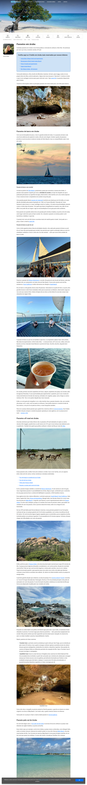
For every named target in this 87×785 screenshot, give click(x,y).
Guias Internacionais (39, 1)
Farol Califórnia (27, 284)
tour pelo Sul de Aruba (38, 723)
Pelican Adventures (34, 280)
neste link (53, 78)
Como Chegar (17, 37)
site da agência (53, 714)
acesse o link (24, 413)
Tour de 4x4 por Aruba (25, 480)
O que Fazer (38, 37)
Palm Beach (31, 190)
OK (79, 780)
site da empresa (58, 409)
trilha (63, 426)
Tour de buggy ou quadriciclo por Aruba (29, 477)
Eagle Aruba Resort (26, 66)
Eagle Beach (53, 284)
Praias (58, 37)
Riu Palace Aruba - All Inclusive (29, 69)
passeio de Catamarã (37, 200)
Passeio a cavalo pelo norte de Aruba (29, 485)
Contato (65, 1)
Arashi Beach (54, 496)
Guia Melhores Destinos (16, 2)
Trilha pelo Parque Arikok (26, 482)
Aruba (84, 31)
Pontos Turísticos (68, 37)
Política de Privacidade (43, 779)
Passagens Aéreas (51, 1)
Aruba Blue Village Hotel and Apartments (32, 58)
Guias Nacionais (28, 1)
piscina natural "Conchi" (58, 577)
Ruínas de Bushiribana (36, 498)
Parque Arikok (33, 564)
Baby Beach (29, 500)
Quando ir (8, 37)
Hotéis (59, 1)
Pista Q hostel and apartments (29, 64)
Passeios (48, 37)
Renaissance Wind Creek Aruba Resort (31, 61)
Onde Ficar (28, 37)
